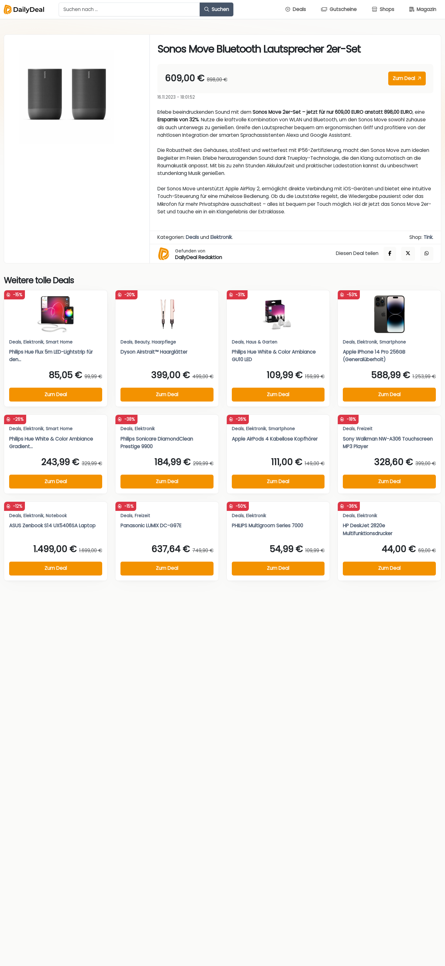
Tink (428, 237)
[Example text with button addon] (129, 9)
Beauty (142, 342)
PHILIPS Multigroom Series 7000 (267, 525)
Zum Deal (407, 78)
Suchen (216, 9)
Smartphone (392, 342)
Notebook (56, 516)
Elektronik (221, 237)
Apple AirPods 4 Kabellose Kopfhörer (275, 439)
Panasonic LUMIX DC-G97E (150, 525)
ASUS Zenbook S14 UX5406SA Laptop (52, 525)
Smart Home (59, 342)
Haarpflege (164, 342)
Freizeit (364, 429)
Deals (192, 237)
